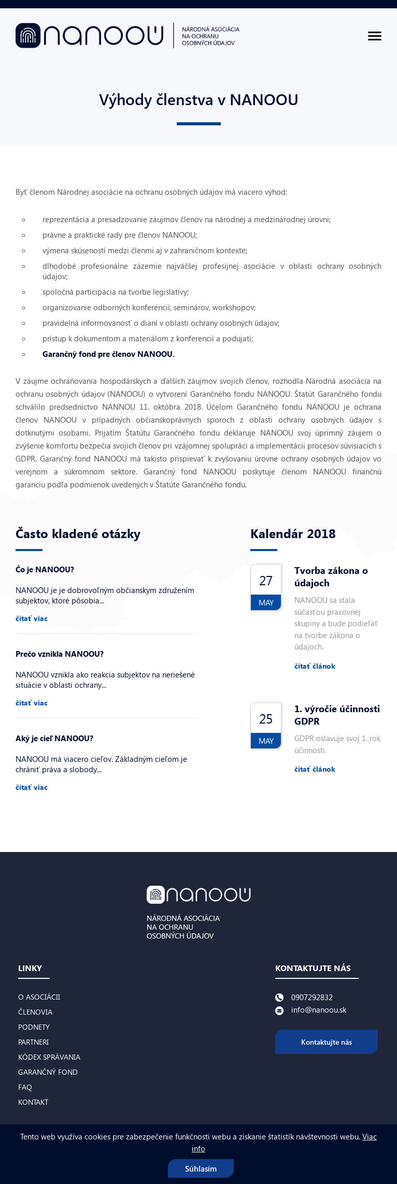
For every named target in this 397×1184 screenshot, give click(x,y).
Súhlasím (201, 1168)
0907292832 (312, 997)
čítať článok (314, 666)
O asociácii (39, 997)
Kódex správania (49, 1057)
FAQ (25, 1087)
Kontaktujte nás (326, 1042)
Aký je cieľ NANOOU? (54, 738)
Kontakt (33, 1102)
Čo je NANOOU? (45, 569)
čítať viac (32, 618)
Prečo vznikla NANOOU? (60, 653)
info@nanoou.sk (318, 1009)
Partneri (33, 1042)
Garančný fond (48, 1072)
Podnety (34, 1027)
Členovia (35, 1012)
